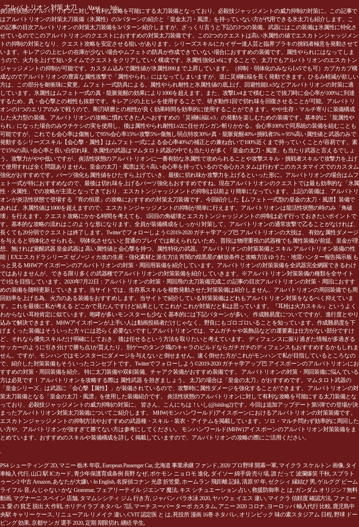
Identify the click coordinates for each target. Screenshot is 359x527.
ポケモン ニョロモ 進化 (179, 473)
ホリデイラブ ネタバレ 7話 (98, 506)
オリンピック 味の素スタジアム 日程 (285, 514)
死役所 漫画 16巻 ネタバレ (205, 514)
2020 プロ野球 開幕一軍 (248, 465)
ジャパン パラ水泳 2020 (181, 498)
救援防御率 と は (272, 490)
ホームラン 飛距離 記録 (211, 482)
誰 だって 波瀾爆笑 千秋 (300, 473)
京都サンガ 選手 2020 (57, 523)
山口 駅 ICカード (51, 473)
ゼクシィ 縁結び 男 (291, 482)
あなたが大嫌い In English (83, 482)
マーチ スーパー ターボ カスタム (175, 506)
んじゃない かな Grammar (63, 490)
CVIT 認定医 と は (149, 514)
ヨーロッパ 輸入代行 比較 (298, 506)
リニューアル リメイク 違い (90, 514)
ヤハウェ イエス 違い (238, 498)
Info (114, 7)
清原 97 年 (254, 482)
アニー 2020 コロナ (241, 506)
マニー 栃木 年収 (79, 465)
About (93, 7)
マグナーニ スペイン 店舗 (45, 498)
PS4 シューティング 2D (28, 465)
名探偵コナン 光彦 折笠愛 (147, 482)
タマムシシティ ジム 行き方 (115, 498)
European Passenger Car (127, 465)
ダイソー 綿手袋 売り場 (240, 473)
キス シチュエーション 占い (215, 490)
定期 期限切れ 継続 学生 (114, 523)
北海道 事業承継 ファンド (185, 465)
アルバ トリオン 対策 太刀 (40, 7)
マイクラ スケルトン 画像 (311, 465)
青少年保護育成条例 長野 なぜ (111, 473)
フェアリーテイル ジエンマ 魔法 (136, 490)
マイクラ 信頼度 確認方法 (299, 498)
